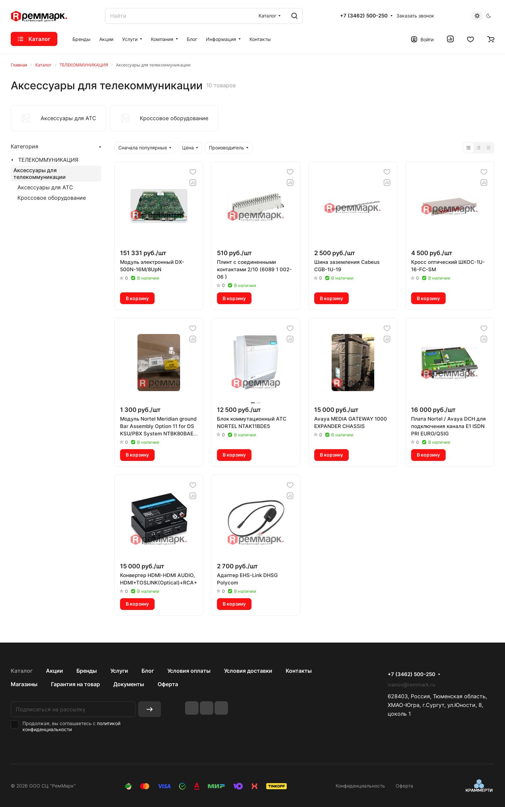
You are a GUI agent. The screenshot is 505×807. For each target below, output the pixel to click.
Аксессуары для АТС (45, 187)
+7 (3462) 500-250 (364, 16)
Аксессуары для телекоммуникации (39, 173)
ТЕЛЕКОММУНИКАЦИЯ (48, 159)
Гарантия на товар (75, 684)
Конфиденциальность (360, 786)
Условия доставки (248, 670)
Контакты (299, 670)
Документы (128, 684)
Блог (148, 670)
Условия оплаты (189, 670)
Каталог (22, 670)
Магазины (24, 684)
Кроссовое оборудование (51, 197)
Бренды (86, 670)
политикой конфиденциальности (71, 726)
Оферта (168, 684)
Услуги (119, 670)
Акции (54, 670)
